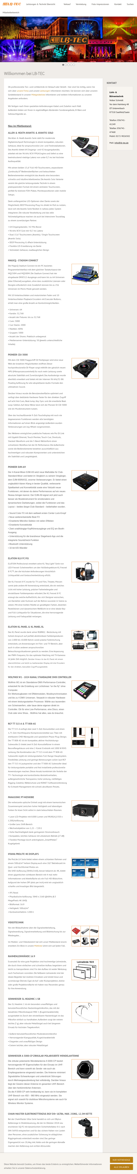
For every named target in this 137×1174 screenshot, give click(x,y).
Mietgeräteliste (38, 94)
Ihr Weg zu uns (53, 1170)
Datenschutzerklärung (14, 1170)
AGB (41, 1170)
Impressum (32, 1170)
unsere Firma (23, 90)
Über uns (66, 1170)
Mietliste (38, 945)
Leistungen (45, 90)
